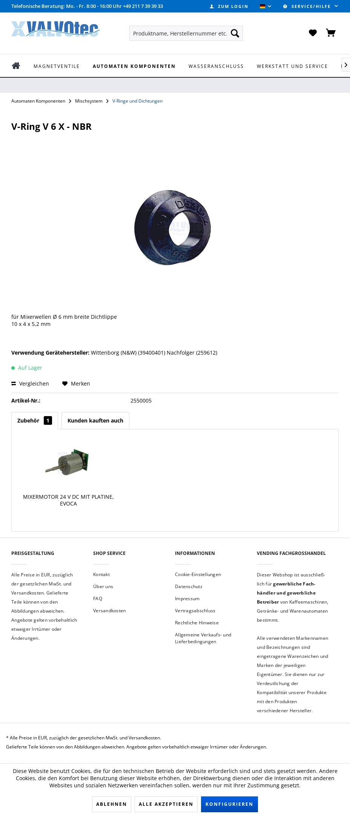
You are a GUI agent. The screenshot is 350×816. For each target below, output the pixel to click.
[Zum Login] (229, 6)
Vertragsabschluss (195, 610)
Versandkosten (109, 610)
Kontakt (101, 574)
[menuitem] (229, 6)
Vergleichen (30, 383)
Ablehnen (111, 804)
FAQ (97, 598)
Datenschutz (189, 586)
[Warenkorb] (331, 33)
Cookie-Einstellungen (198, 574)
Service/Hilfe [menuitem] (308, 6)
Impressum (187, 598)
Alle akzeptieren (166, 804)
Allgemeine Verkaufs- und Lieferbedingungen (203, 638)
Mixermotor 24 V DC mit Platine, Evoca (68, 500)
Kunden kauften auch (95, 420)
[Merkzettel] (312, 33)
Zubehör (34, 420)
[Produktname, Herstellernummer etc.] (186, 33)
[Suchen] (235, 33)
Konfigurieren (229, 804)
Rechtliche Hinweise (197, 622)
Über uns (103, 586)
